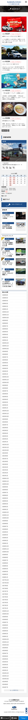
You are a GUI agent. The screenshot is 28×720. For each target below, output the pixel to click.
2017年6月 (5, 594)
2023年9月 (5, 385)
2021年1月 (5, 475)
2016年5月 (5, 628)
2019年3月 (5, 537)
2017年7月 (5, 591)
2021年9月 (5, 453)
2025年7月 (5, 326)
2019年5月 (5, 532)
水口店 (4, 141)
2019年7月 (5, 526)
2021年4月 (5, 467)
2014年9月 (5, 681)
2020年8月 (5, 489)
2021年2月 (5, 472)
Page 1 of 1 (4, 130)
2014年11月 (5, 676)
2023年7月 (5, 391)
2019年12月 (5, 512)
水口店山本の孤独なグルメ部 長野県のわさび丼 (7, 244)
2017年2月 (5, 605)
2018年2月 (5, 574)
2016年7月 (5, 622)
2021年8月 (5, 455)
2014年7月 (5, 687)
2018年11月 (5, 549)
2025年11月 (5, 314)
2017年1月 (5, 608)
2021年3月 (5, 470)
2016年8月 (5, 619)
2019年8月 (5, 523)
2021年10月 (5, 450)
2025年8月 (5, 323)
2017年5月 (5, 597)
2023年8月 (5, 388)
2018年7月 (5, 560)
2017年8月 (5, 588)
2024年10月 (5, 348)
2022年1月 (5, 441)
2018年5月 (5, 566)
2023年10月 (5, 382)
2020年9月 (5, 487)
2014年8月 (5, 684)
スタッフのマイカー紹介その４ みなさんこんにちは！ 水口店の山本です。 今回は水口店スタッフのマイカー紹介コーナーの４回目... (13, 67)
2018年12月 (5, 546)
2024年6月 (5, 360)
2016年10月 (5, 613)
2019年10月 (5, 518)
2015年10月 (5, 645)
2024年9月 (5, 351)
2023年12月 (5, 376)
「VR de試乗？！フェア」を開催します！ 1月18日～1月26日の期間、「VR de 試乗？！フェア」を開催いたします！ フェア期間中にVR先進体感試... (13, 96)
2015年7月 (5, 653)
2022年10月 (5, 416)
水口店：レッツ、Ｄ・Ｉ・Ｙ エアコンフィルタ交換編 (7, 254)
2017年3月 (5, 602)
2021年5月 (5, 464)
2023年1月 (5, 408)
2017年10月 (5, 582)
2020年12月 (5, 478)
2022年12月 (5, 410)
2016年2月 (5, 633)
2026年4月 (5, 300)
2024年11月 (5, 345)
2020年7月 (5, 492)
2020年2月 (5, 506)
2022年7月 (5, 424)
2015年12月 (5, 639)
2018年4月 (5, 568)
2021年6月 (5, 461)
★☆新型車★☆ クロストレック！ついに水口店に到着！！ (7, 285)
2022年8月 (5, 422)
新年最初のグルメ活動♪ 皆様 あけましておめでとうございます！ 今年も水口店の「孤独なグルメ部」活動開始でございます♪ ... (13, 123)
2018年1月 (5, 577)
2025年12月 (5, 312)
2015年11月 (5, 642)
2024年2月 (5, 371)
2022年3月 (5, 436)
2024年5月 (5, 362)
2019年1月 (5, 543)
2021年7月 (5, 458)
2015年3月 (5, 664)
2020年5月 (5, 498)
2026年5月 (5, 297)
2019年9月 (5, 520)
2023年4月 (5, 399)
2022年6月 (5, 427)
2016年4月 (5, 630)
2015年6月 (5, 656)
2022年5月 (5, 430)
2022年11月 (5, 413)
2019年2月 (5, 540)
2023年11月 (5, 379)
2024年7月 (5, 357)
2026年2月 (5, 306)
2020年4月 (5, 501)
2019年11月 (5, 515)
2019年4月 (5, 534)
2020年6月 (5, 495)
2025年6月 (5, 329)
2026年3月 (5, 303)
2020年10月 (5, 484)
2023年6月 (5, 393)
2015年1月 (5, 670)
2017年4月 (5, 599)
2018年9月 (5, 554)
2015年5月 (5, 659)
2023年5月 (5, 396)
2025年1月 (5, 340)
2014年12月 (5, 673)
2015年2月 (5, 667)
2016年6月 (5, 625)
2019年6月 (5, 529)
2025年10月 (5, 317)
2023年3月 (5, 402)
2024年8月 (5, 354)
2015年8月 (5, 650)
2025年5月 (5, 331)
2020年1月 (5, 509)
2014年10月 (5, 678)
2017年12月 (5, 580)
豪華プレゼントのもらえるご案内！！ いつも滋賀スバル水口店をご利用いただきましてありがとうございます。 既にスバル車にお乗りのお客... (13, 39)
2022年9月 (5, 419)
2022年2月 (5, 439)
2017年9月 (5, 585)
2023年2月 (5, 405)
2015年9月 (5, 647)
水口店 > (5, 213)
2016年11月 (5, 611)
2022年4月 (5, 433)
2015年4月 (5, 661)
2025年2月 (5, 337)
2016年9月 (5, 616)
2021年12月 (5, 444)
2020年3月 (5, 503)
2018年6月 (5, 563)
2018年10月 (5, 551)
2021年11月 (5, 447)
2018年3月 (5, 571)
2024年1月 (5, 374)
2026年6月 (5, 295)
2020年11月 (5, 481)
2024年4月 (5, 365)
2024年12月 (5, 343)
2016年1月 (5, 636)
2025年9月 (5, 320)
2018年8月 (5, 557)
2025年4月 (5, 334)
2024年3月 (5, 368)
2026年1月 (5, 309)
